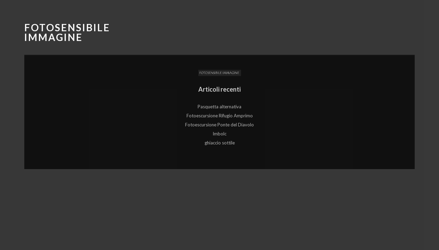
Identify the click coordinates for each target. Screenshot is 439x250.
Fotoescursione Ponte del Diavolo (219, 124)
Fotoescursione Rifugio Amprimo (220, 115)
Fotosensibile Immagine (67, 32)
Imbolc (219, 133)
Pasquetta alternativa (219, 106)
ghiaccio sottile (220, 142)
